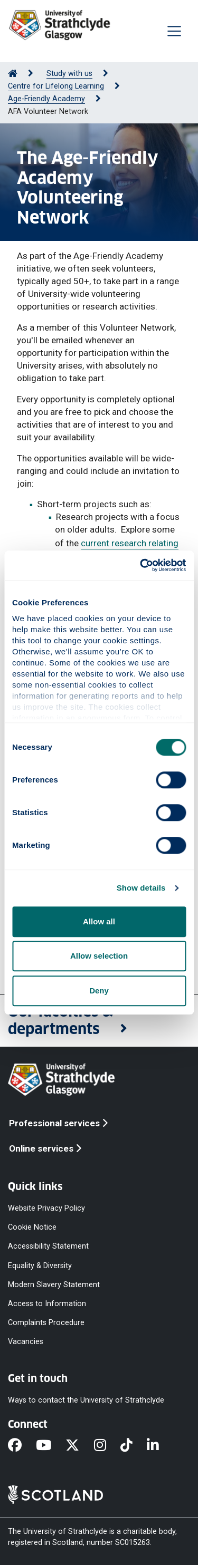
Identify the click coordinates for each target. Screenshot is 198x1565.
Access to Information (47, 1303)
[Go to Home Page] (12, 73)
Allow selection (99, 955)
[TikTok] (133, 1446)
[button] (99, 1020)
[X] (79, 1446)
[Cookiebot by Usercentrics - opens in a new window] (141, 565)
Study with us (69, 73)
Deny (99, 990)
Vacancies (25, 1341)
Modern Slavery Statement (54, 1284)
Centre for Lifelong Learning (56, 86)
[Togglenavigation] (174, 31)
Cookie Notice (32, 1227)
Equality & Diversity (40, 1265)
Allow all (99, 921)
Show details (141, 887)
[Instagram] (107, 1446)
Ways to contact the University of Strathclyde (86, 1400)
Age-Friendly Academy (46, 98)
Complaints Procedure (46, 1322)
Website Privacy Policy (46, 1208)
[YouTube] (50, 1446)
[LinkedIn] (160, 1446)
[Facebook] (22, 1446)
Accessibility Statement (48, 1246)
